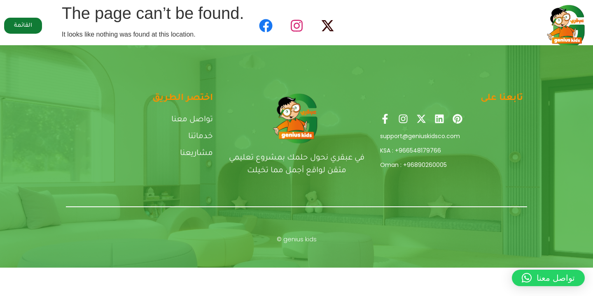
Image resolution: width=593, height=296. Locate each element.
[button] (548, 278)
